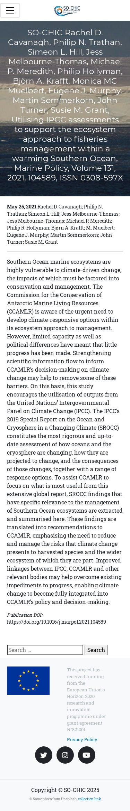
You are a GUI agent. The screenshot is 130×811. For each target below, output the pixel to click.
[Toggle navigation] (10, 10)
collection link (89, 799)
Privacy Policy (82, 739)
